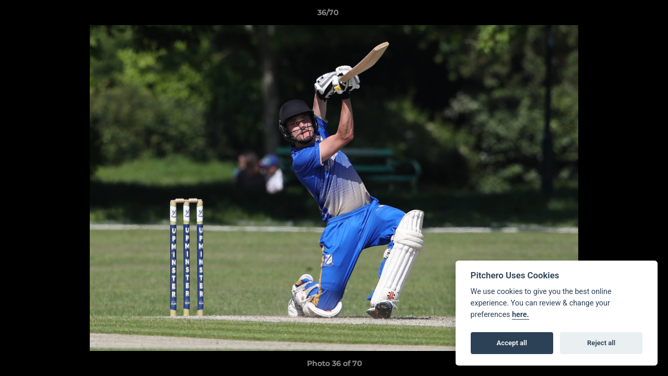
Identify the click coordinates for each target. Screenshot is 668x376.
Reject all (601, 343)
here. (520, 314)
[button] (624, 15)
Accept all (512, 343)
